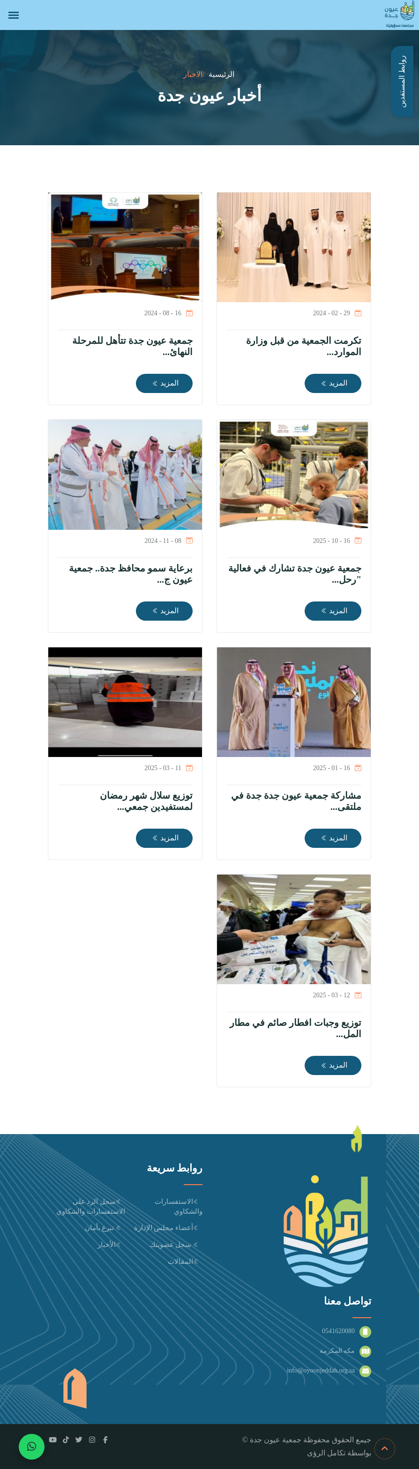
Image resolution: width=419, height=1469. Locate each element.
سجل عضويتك (176, 1244)
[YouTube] (52, 1440)
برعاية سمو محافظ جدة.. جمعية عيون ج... (131, 574)
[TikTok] (65, 1440)
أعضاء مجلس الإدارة (168, 1228)
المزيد (334, 383)
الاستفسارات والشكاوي (178, 1206)
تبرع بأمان (105, 1228)
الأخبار (111, 1244)
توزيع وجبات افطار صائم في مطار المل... (295, 1028)
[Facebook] (105, 1440)
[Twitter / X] (78, 1440)
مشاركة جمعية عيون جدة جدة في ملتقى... (296, 801)
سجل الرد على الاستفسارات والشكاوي (90, 1206)
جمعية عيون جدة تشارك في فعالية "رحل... (294, 574)
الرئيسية (221, 74)
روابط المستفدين (402, 81)
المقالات (185, 1261)
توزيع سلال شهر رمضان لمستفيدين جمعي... (146, 801)
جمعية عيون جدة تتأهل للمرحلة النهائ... (132, 346)
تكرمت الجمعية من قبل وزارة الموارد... (303, 346)
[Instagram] (92, 1440)
